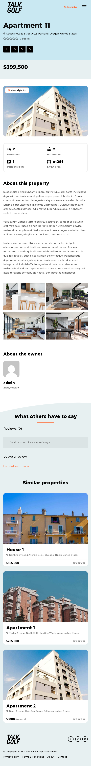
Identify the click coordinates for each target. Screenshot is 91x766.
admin (9, 383)
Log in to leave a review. (16, 466)
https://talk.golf (11, 387)
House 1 (15, 549)
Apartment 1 (20, 627)
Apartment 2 (21, 705)
